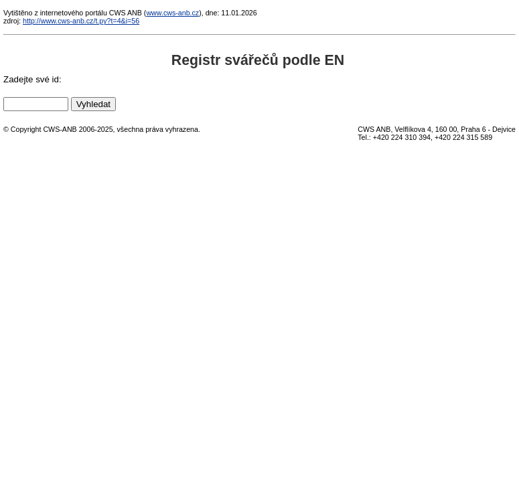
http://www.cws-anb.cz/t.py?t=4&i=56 (81, 21)
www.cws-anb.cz (172, 13)
